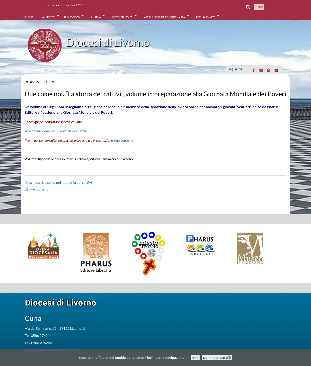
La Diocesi (47, 17)
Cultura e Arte (204, 17)
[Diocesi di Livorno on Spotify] (269, 70)
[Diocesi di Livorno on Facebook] (254, 70)
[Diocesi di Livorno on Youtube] (261, 70)
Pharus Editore (40, 82)
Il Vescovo (72, 17)
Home (29, 17)
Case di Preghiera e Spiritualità (163, 17)
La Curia (95, 17)
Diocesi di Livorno (107, 42)
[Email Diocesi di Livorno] (276, 70)
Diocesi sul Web (121, 17)
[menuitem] (29, 15)
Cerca (259, 7)
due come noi (124, 140)
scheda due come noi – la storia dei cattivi (56, 131)
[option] (51, 245)
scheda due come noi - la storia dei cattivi (60, 182)
